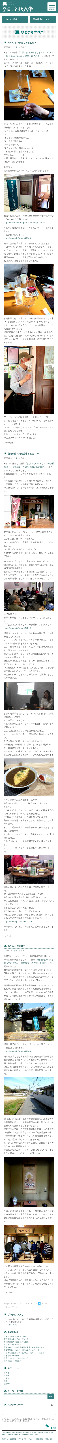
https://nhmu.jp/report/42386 (17, 1051)
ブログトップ (11, 1325)
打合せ (6, 1378)
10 (42, 1304)
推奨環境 (39, 1439)
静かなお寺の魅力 (16, 946)
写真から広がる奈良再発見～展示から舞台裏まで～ (24, 1347)
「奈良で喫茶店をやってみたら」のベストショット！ (25, 1353)
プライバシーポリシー (26, 1439)
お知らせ (5, 1439)
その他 (6, 1373)
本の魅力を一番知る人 (12, 1361)
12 (49, 1304)
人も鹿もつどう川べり (12, 1344)
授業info (7, 1384)
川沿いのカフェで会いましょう (16, 1358)
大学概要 (13, 1439)
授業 (15, 47)
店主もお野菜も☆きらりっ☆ (15, 1336)
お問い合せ (49, 1439)
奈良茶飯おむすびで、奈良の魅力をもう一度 (21, 1350)
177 (12, 1307)
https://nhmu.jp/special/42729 (18, 921)
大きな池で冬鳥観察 (12, 1355)
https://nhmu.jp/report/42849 (17, 628)
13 (6, 1307)
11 (46, 1304)
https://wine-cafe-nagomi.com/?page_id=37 (24, 222)
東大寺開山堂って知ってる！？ (16, 1339)
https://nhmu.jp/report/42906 (17, 238)
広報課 (6, 1375)
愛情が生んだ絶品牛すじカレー (23, 453)
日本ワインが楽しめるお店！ (22, 42)
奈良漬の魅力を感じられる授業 (16, 1342)
